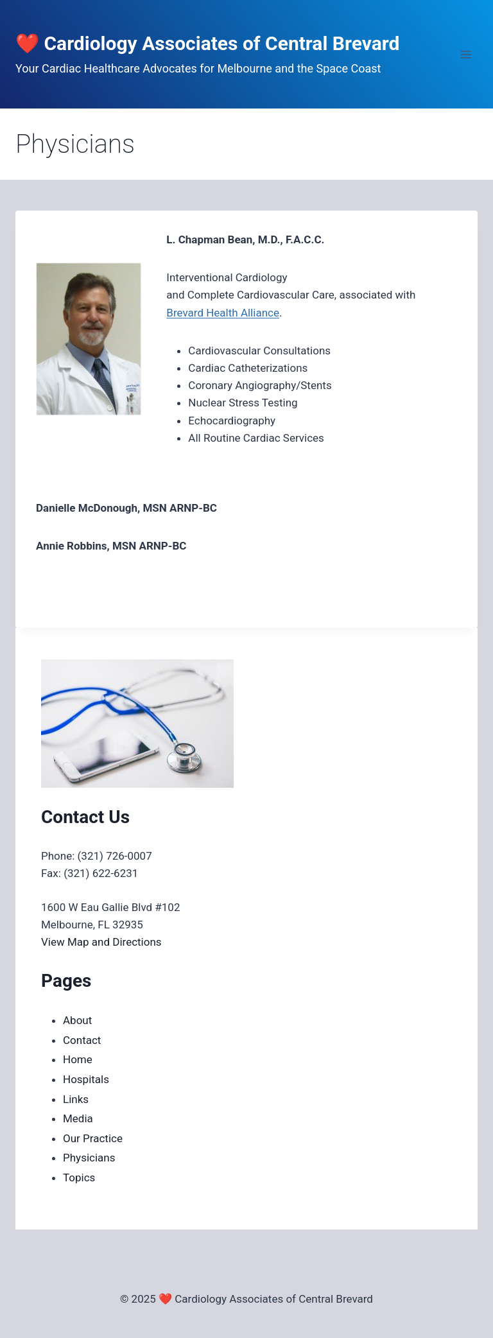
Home (77, 1059)
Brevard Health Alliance (222, 312)
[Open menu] (466, 54)
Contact (82, 1040)
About (77, 1020)
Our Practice (93, 1138)
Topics (79, 1177)
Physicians (89, 1157)
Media (78, 1118)
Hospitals (86, 1079)
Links (76, 1099)
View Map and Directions (101, 941)
